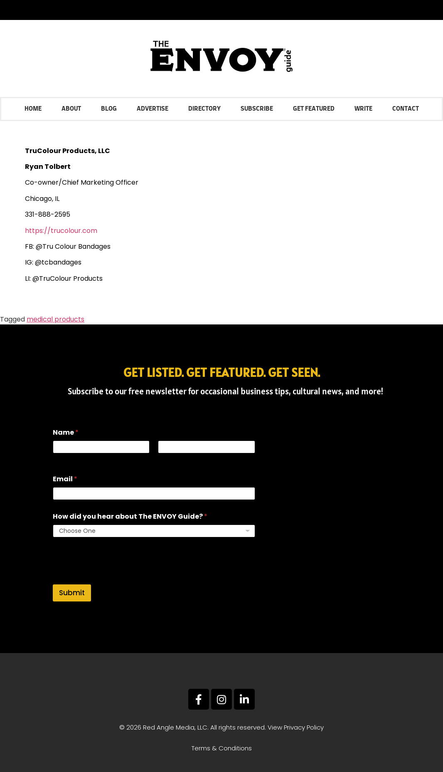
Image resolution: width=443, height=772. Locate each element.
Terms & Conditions (222, 748)
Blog (109, 109)
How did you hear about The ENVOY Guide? (130, 516)
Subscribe (257, 109)
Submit (72, 593)
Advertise (152, 109)
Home (33, 109)
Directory (204, 109)
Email (65, 479)
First (58, 459)
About (71, 109)
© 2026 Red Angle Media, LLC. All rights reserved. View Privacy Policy (221, 727)
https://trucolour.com (61, 230)
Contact (405, 109)
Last (164, 459)
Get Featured (314, 109)
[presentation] (116, 579)
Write (363, 109)
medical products (55, 319)
